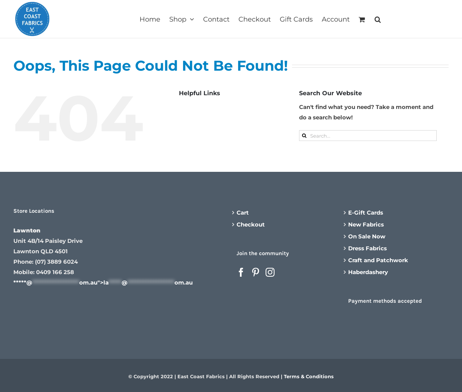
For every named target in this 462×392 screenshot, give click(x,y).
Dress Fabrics (367, 248)
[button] (378, 18)
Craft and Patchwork (378, 260)
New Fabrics (366, 224)
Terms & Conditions (309, 376)
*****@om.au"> (103, 282)
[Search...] (368, 135)
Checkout (251, 224)
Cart (243, 212)
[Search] (304, 135)
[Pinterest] (255, 272)
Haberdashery (368, 272)
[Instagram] (270, 272)
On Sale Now (366, 236)
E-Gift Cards (365, 212)
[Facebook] (241, 272)
